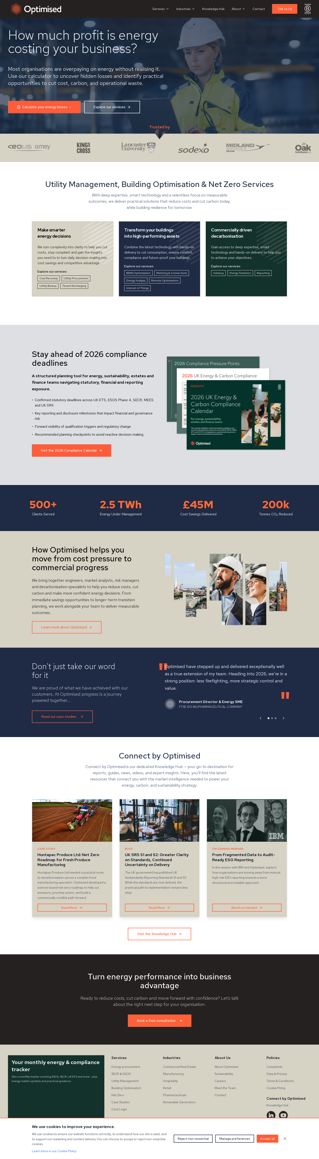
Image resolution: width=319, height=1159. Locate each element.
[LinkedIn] (270, 1115)
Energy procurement (125, 1067)
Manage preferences (234, 1139)
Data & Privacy (276, 1074)
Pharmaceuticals (174, 1095)
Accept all (267, 1139)
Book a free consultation (160, 1020)
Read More (72, 908)
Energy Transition (240, 273)
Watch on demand (247, 908)
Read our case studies (62, 716)
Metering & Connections (171, 273)
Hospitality (170, 1081)
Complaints (274, 1067)
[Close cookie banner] (285, 1138)
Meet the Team (225, 1088)
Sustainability (224, 1074)
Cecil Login (119, 1109)
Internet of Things (137, 288)
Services (160, 9)
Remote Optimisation (165, 280)
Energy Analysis (135, 280)
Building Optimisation (126, 1088)
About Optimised (226, 1067)
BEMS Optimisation (138, 273)
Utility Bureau (47, 286)
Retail (167, 1088)
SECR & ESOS (120, 1074)
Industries (185, 9)
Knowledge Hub (213, 9)
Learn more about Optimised (66, 627)
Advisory (218, 273)
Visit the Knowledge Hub (159, 934)
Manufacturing (173, 1074)
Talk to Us (284, 9)
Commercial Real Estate (179, 1067)
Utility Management (125, 1081)
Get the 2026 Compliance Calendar (71, 450)
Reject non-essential (193, 1139)
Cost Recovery (48, 278)
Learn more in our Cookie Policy (54, 1151)
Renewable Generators (179, 1102)
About (238, 9)
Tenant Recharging (74, 286)
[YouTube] (283, 1115)
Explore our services (112, 107)
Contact (259, 9)
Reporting (263, 273)
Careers (220, 1081)
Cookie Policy (276, 1088)
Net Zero (117, 1095)
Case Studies (120, 1102)
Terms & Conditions (280, 1081)
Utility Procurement (76, 278)
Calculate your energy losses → (44, 107)
